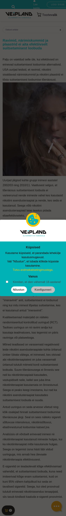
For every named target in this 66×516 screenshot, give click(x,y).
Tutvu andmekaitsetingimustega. (33, 269)
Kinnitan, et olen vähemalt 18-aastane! (36, 281)
